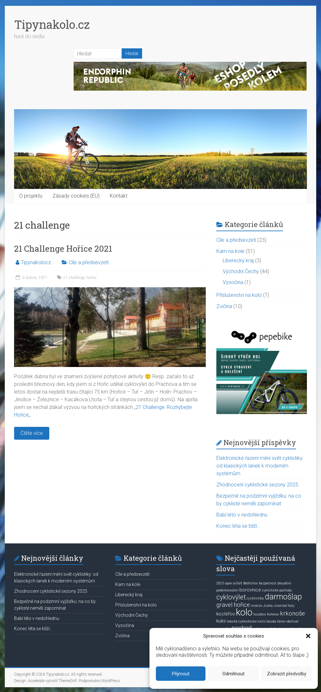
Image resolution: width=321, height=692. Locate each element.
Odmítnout (233, 674)
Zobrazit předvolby (286, 674)
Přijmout (180, 674)
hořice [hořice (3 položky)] (242, 604)
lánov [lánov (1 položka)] (281, 621)
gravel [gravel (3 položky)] (224, 604)
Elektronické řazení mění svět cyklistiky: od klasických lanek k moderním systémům (259, 465)
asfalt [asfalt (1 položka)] (237, 583)
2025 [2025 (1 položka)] (220, 583)
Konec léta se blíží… (238, 526)
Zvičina (224, 306)
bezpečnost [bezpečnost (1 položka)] (268, 583)
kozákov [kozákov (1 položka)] (259, 614)
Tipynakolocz (36, 262)
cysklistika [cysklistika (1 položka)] (255, 598)
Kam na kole (230, 251)
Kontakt (118, 196)
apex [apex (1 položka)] (228, 583)
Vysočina (233, 282)
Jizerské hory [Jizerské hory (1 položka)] (284, 606)
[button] (308, 636)
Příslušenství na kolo (239, 295)
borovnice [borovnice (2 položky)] (250, 590)
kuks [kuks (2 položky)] (221, 621)
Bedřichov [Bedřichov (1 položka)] (250, 583)
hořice (91, 277)
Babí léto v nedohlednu (241, 515)
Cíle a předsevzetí (88, 262)
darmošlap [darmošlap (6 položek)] (283, 596)
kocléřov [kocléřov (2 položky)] (225, 614)
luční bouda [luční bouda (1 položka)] (267, 621)
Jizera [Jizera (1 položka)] (268, 606)
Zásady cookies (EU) (76, 196)
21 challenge (73, 277)
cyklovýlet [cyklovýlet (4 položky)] (231, 597)
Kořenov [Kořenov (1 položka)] (273, 614)
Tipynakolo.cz (52, 24)
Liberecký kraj (238, 260)
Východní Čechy (241, 271)
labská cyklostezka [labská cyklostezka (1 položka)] (242, 621)
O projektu (30, 196)
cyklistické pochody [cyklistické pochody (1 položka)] (277, 590)
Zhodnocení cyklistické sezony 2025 (257, 485)
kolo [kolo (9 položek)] (244, 612)
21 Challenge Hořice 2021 (63, 248)
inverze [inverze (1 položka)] (256, 606)
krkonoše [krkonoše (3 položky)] (292, 613)
